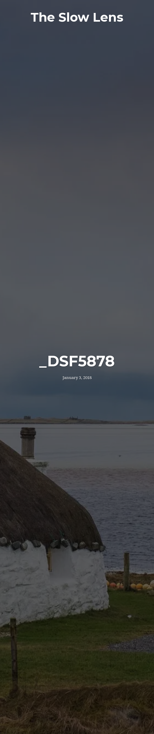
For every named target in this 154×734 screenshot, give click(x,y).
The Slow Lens (77, 17)
